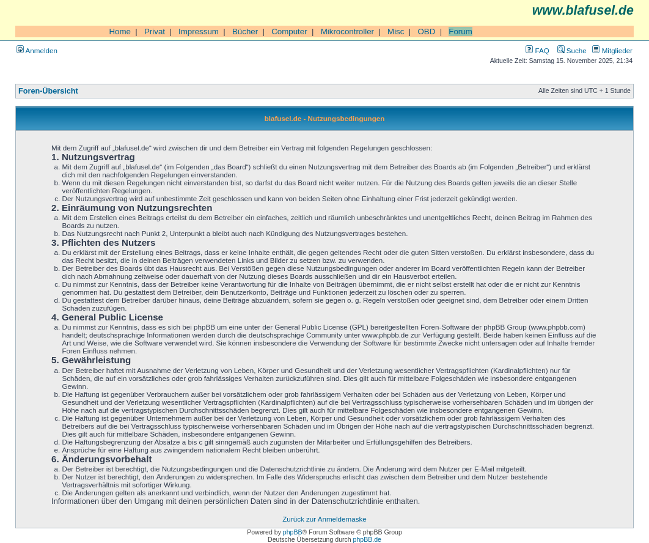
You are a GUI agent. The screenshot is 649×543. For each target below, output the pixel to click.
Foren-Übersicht (48, 91)
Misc (395, 31)
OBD (426, 31)
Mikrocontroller (347, 31)
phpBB (292, 532)
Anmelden (36, 50)
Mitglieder (612, 50)
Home (120, 31)
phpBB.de (367, 539)
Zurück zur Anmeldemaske (324, 519)
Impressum (198, 31)
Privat (154, 31)
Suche (572, 50)
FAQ (537, 50)
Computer (289, 31)
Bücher (245, 31)
